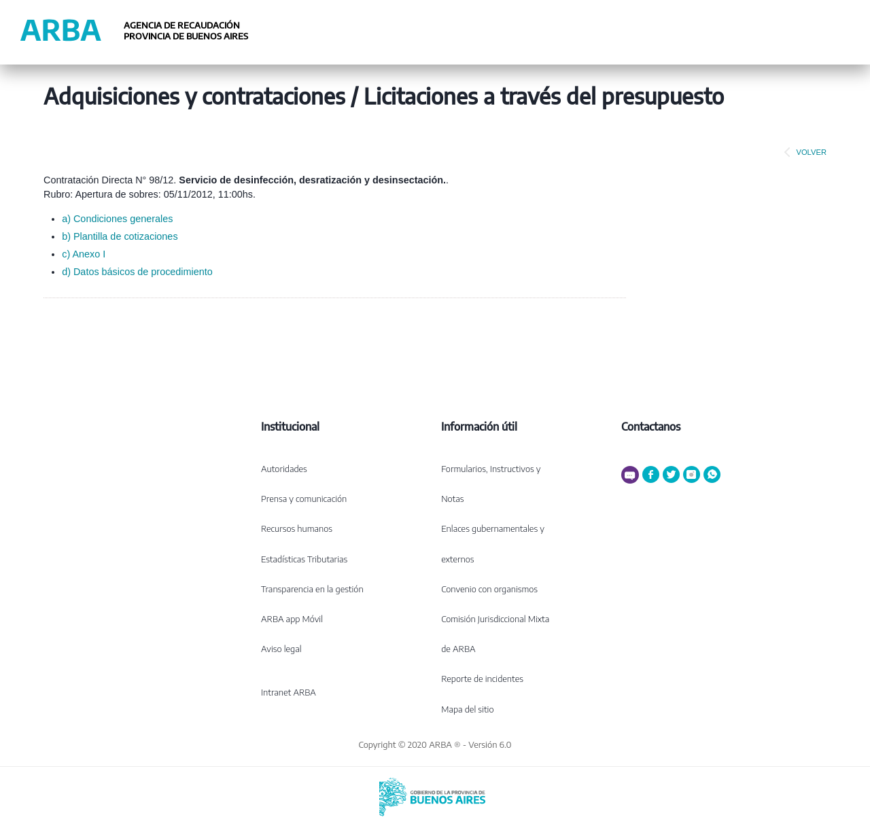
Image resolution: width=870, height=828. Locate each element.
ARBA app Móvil (292, 618)
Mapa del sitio (467, 709)
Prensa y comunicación (304, 498)
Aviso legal (281, 648)
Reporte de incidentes (482, 678)
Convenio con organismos (489, 588)
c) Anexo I (83, 254)
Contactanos (650, 426)
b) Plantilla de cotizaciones (119, 236)
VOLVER (802, 152)
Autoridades (284, 468)
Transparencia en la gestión (312, 588)
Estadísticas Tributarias (304, 559)
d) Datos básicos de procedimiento (137, 271)
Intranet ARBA (288, 692)
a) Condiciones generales (117, 218)
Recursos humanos (296, 528)
